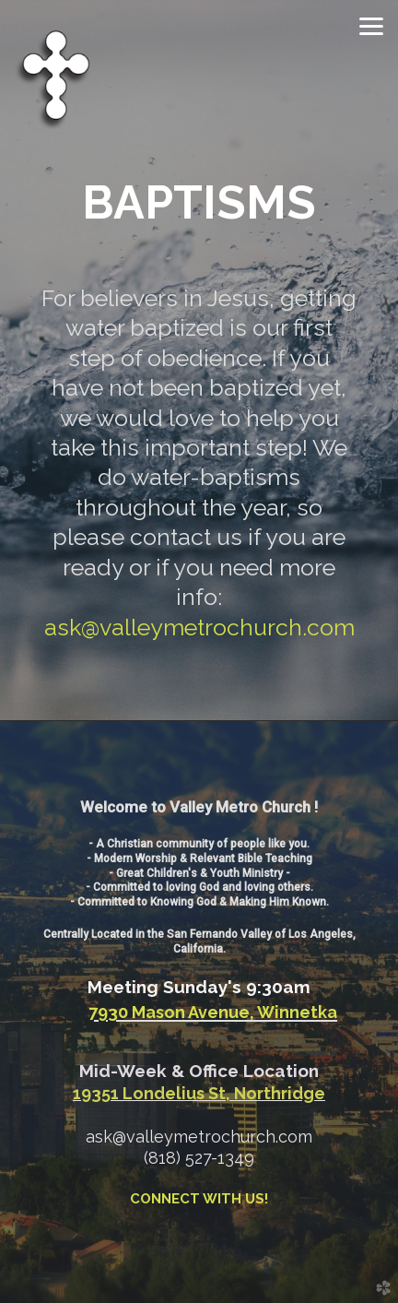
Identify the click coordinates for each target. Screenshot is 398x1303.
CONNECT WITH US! (199, 1198)
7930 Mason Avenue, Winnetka (212, 1012)
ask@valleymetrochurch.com (199, 627)
